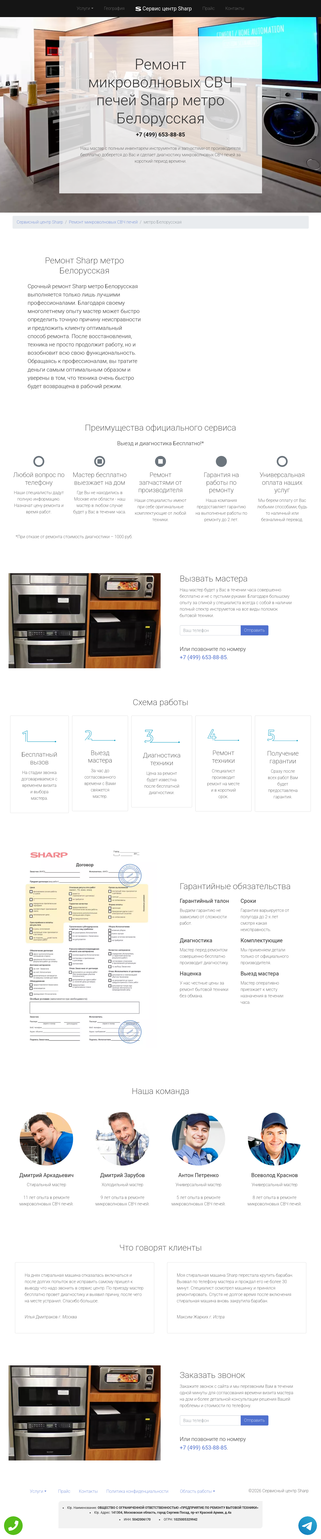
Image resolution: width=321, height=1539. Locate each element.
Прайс (209, 8)
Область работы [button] (196, 1491)
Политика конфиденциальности (137, 1491)
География (114, 8)
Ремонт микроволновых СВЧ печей (103, 222)
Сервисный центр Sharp (40, 222)
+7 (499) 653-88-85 (160, 134)
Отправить (254, 630)
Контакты (234, 8)
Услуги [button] (83, 8)
